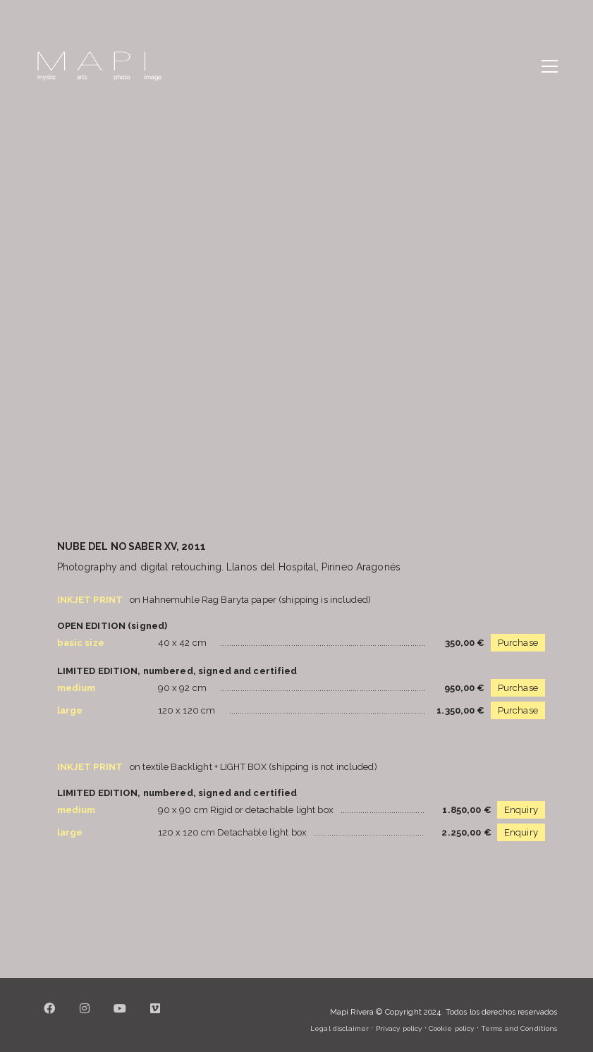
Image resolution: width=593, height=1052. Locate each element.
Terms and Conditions (519, 1028)
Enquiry (521, 810)
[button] (550, 66)
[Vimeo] (156, 1017)
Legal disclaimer (339, 1028)
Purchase (518, 642)
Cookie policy (452, 1028)
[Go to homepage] (99, 66)
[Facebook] (50, 1017)
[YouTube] (120, 1017)
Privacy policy (399, 1028)
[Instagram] (85, 1017)
